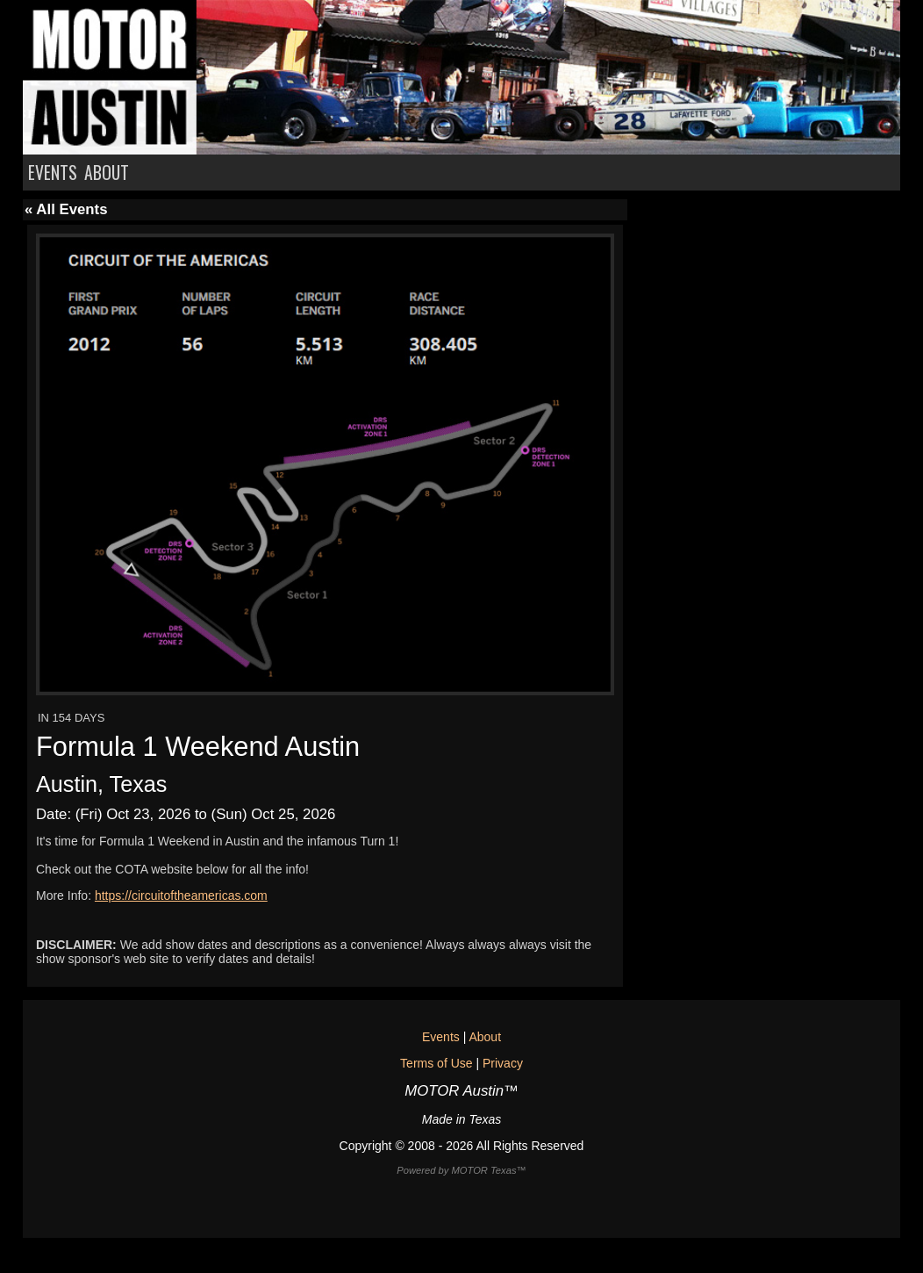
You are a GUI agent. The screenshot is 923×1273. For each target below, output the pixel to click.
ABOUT (106, 172)
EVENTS (52, 172)
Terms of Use (436, 1063)
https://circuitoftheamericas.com (181, 895)
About (485, 1037)
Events (441, 1037)
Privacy (503, 1063)
